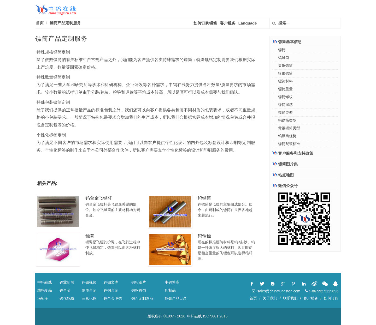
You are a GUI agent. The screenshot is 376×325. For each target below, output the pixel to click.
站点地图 (283, 175)
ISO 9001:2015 (215, 316)
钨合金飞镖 (113, 298)
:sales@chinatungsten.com (276, 291)
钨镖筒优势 (287, 136)
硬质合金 (89, 290)
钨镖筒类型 (287, 120)
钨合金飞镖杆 (98, 198)
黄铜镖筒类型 (289, 128)
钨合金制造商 (142, 298)
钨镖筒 (204, 198)
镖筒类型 (285, 112)
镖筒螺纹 (285, 97)
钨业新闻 (67, 282)
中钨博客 (172, 282)
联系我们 (290, 298)
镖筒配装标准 (289, 144)
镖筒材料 (285, 81)
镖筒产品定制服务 (65, 23)
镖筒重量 (285, 89)
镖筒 (281, 50)
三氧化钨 (89, 298)
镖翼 (89, 235)
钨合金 (65, 290)
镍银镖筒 (285, 73)
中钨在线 (44, 282)
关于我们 (270, 298)
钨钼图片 (138, 282)
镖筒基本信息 (287, 41)
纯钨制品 (44, 290)
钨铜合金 (111, 290)
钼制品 (170, 290)
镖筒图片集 (285, 164)
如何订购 (331, 298)
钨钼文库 (111, 282)
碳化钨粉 (67, 298)
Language (247, 23)
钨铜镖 (204, 235)
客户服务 (228, 23)
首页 (40, 23)
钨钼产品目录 (176, 298)
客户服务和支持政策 (292, 153)
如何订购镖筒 (205, 23)
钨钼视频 (89, 282)
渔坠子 (42, 298)
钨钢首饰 (138, 290)
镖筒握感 (285, 105)
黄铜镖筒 (285, 65)
